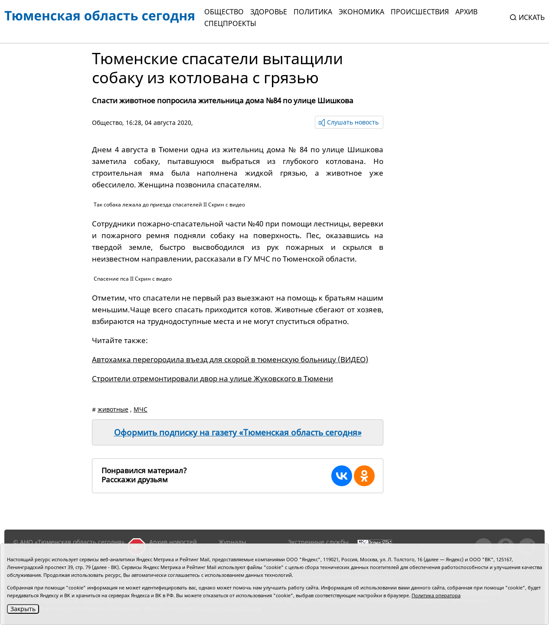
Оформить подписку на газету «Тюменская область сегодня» (238, 432)
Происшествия (420, 11)
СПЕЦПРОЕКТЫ (230, 23)
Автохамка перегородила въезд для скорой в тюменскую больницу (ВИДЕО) (230, 359)
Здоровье (268, 11)
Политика (313, 11)
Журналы (232, 542)
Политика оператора (436, 595)
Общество (224, 11)
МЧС (140, 409)
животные (113, 409)
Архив (466, 11)
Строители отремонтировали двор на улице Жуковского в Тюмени (212, 378)
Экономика (361, 11)
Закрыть (23, 609)
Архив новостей (173, 542)
